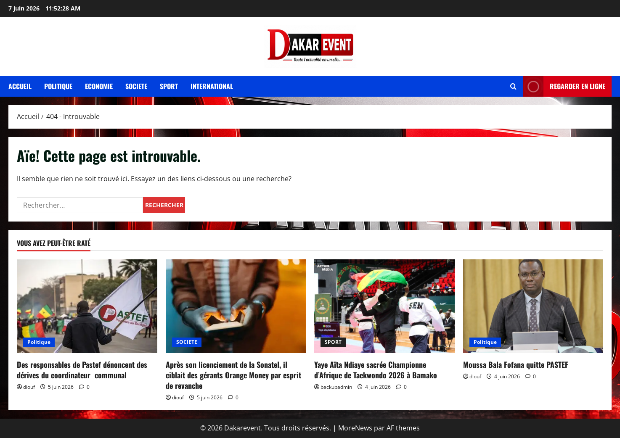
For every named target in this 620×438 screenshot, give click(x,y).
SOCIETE (186, 342)
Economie (99, 86)
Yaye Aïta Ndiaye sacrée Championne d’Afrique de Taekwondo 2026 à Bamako (375, 369)
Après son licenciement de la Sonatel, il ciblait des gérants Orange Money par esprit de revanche (233, 375)
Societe (136, 86)
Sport (169, 86)
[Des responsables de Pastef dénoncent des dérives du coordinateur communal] (87, 306)
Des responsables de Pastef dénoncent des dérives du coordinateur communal (82, 369)
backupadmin (336, 387)
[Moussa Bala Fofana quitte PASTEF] (533, 306)
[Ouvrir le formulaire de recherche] (513, 86)
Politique (58, 86)
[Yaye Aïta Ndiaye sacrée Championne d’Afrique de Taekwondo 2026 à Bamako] (384, 306)
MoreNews (355, 428)
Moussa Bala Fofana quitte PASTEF (515, 364)
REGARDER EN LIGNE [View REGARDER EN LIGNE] (564, 86)
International (212, 86)
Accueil (20, 86)
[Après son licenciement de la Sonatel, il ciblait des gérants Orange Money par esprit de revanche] (236, 306)
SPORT (333, 342)
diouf (29, 387)
